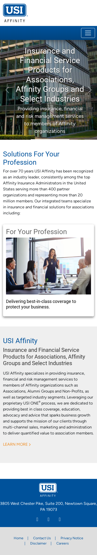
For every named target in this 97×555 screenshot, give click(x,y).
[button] (7, 90)
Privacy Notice (72, 538)
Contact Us (42, 538)
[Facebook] (48, 520)
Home (18, 538)
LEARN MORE (15, 445)
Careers (62, 544)
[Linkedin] (37, 520)
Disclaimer (38, 544)
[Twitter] (60, 520)
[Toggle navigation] (88, 33)
